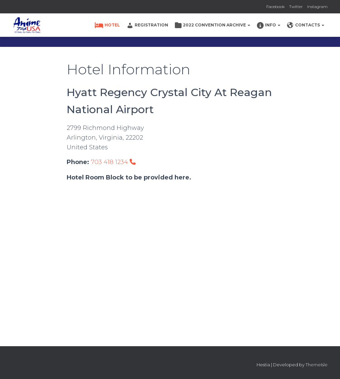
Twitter (296, 6)
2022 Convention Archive (212, 25)
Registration (147, 25)
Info (268, 25)
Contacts (305, 25)
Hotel (107, 25)
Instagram (317, 6)
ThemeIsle (316, 364)
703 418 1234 (113, 162)
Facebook (275, 6)
